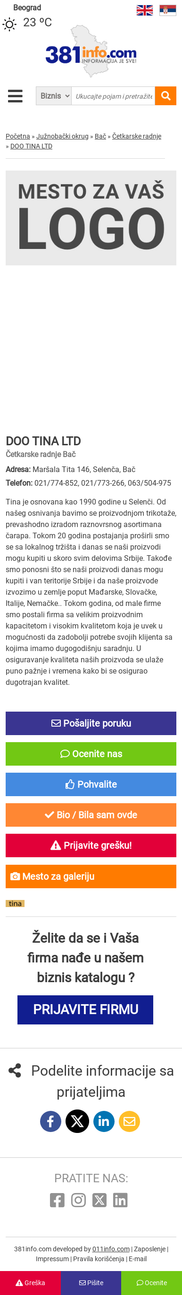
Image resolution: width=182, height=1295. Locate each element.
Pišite (91, 1283)
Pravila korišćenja (99, 1259)
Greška (30, 1283)
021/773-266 (102, 483)
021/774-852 (56, 483)
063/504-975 (149, 483)
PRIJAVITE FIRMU (85, 1009)
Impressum (53, 1259)
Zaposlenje (150, 1249)
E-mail (138, 1259)
